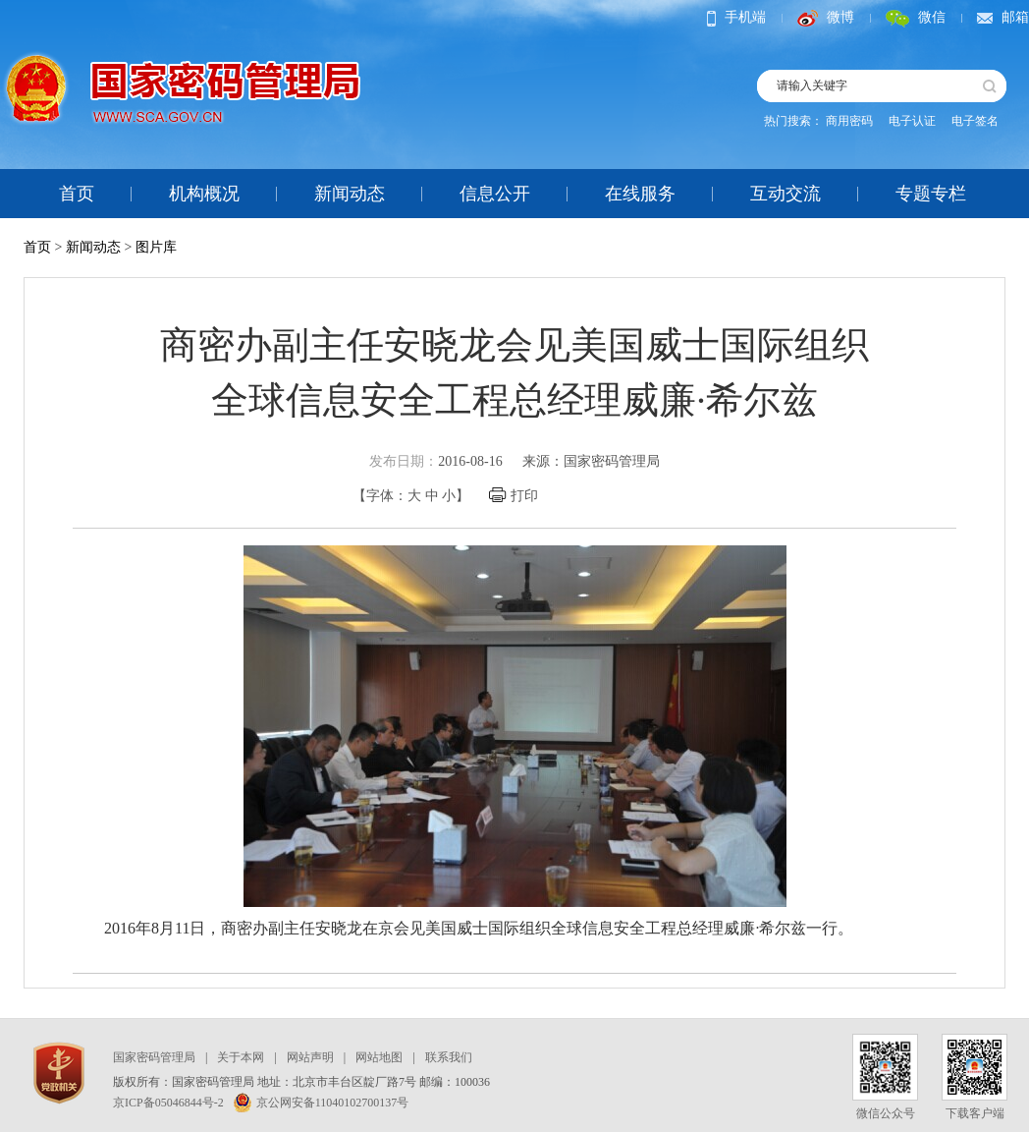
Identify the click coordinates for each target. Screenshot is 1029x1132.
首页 (76, 193)
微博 (825, 17)
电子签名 (975, 121)
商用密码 (849, 121)
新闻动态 (349, 193)
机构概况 (204, 193)
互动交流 (785, 193)
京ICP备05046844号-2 (168, 1102)
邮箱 (1003, 17)
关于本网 (240, 1057)
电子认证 (912, 121)
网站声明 (310, 1057)
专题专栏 (930, 193)
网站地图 (379, 1057)
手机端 (736, 17)
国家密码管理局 (154, 1057)
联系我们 (448, 1057)
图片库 (156, 247)
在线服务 (640, 193)
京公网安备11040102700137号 (321, 1102)
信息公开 (495, 193)
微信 (916, 17)
